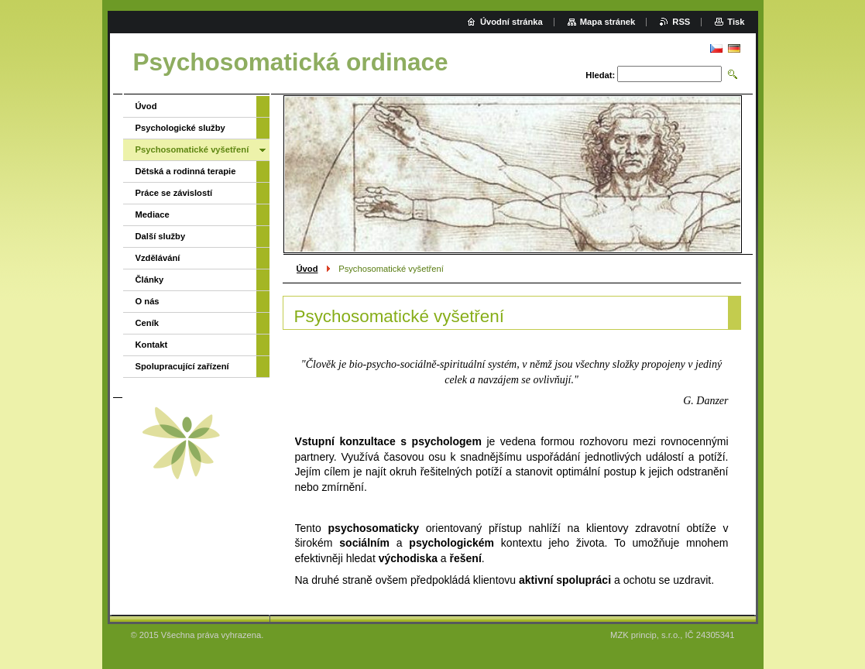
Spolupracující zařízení (182, 366)
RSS (681, 21)
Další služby (161, 236)
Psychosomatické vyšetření (192, 149)
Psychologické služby (180, 127)
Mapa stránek (608, 21)
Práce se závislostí (174, 192)
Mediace (153, 214)
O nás (148, 301)
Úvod (307, 268)
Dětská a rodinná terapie (186, 171)
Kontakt (152, 344)
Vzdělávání (158, 257)
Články (150, 279)
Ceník (147, 323)
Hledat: (600, 75)
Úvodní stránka (511, 21)
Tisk (735, 21)
